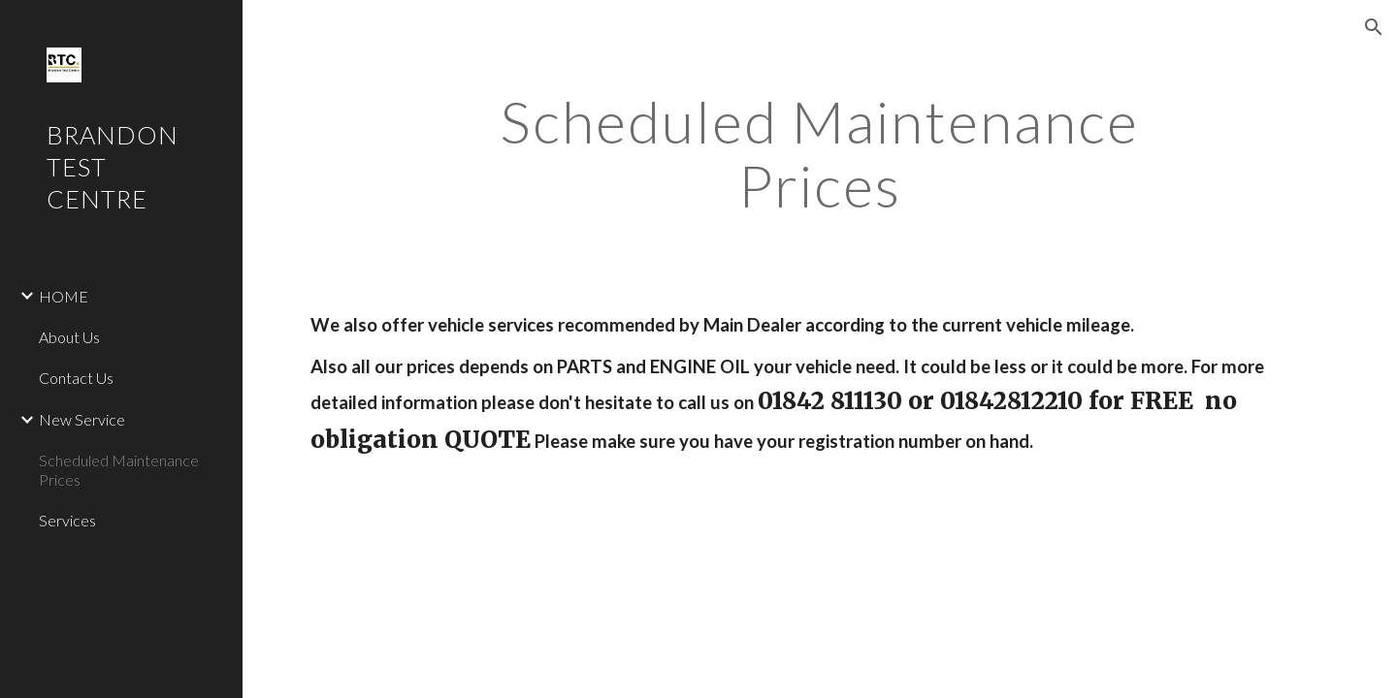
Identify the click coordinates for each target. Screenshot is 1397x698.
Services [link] (67, 520)
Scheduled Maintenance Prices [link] (119, 469)
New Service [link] (82, 419)
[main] (819, 153)
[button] (1373, 27)
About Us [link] (69, 337)
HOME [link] (63, 296)
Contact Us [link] (76, 377)
